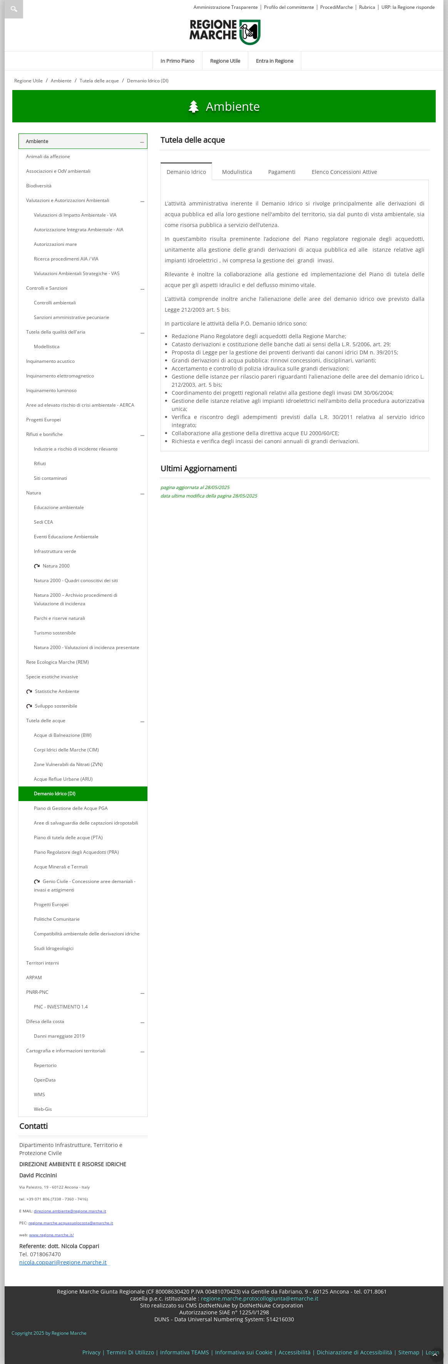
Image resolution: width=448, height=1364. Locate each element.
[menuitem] (177, 61)
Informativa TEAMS (184, 1352)
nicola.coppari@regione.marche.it (63, 1262)
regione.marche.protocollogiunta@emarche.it (258, 1298)
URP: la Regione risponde (408, 7)
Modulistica (237, 171)
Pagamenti (282, 171)
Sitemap (409, 1352)
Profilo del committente (289, 7)
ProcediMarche (336, 7)
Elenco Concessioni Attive (344, 171)
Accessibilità (295, 1352)
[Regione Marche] (225, 31)
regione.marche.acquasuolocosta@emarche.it (70, 1222)
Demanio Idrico (186, 171)
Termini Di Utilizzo (130, 1352)
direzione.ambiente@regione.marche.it (70, 1211)
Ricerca (14, 9)
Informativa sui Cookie (243, 1352)
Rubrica (367, 7)
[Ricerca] (28, 9)
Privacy (91, 1352)
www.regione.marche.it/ (51, 1234)
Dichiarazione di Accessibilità (354, 1352)
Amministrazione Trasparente (226, 7)
